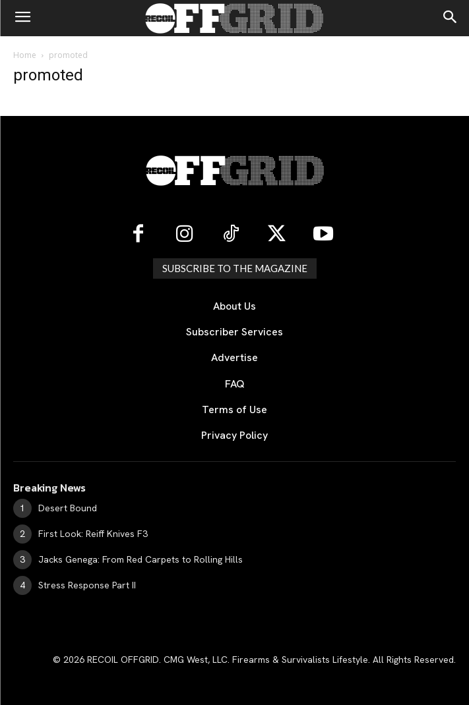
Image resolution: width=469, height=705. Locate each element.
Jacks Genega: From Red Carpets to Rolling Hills (140, 559)
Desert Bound (67, 508)
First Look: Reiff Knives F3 (93, 534)
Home (24, 55)
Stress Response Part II (87, 585)
